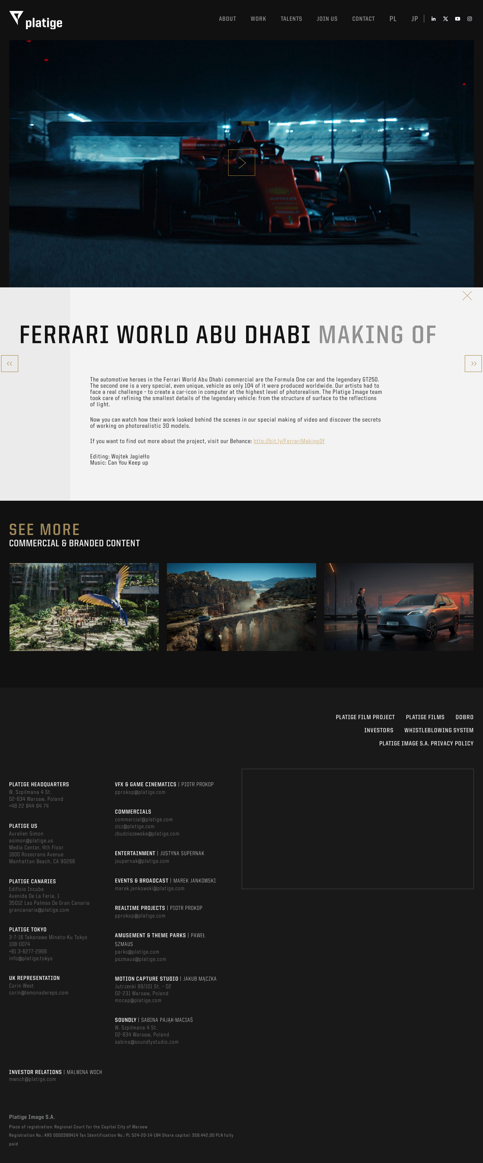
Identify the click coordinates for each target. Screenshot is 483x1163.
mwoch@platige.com (32, 1079)
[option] (84, 607)
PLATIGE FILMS (425, 717)
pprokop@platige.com (140, 792)
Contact (363, 19)
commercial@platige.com (144, 820)
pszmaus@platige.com (140, 959)
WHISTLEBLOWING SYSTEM (439, 731)
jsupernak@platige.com (142, 861)
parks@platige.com (137, 952)
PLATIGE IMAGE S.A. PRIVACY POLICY (426, 744)
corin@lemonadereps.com (39, 993)
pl (393, 19)
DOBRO (465, 717)
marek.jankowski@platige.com (150, 889)
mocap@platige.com (138, 1001)
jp (414, 19)
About (227, 19)
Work (258, 19)
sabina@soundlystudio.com (147, 1042)
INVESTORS (379, 731)
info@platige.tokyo (31, 959)
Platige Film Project (365, 717)
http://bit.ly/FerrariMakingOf (289, 441)
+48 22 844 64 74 (29, 806)
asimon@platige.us (31, 841)
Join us (327, 19)
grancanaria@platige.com (39, 910)
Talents (291, 19)
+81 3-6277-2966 (28, 952)
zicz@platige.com (135, 827)
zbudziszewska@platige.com (147, 834)
